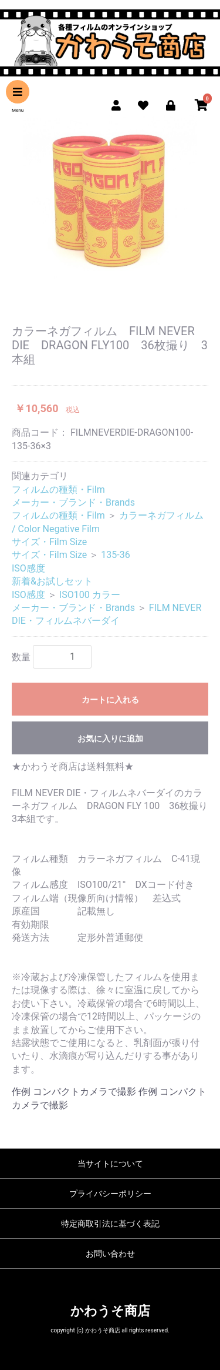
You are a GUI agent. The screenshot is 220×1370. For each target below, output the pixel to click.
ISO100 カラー (89, 594)
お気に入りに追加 (110, 738)
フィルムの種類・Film (58, 489)
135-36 (115, 554)
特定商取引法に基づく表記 (110, 1223)
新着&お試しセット (52, 581)
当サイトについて (110, 1163)
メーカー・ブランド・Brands (73, 502)
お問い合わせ (110, 1253)
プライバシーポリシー (110, 1193)
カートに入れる (110, 699)
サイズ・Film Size (49, 541)
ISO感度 (28, 568)
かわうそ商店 (110, 1311)
